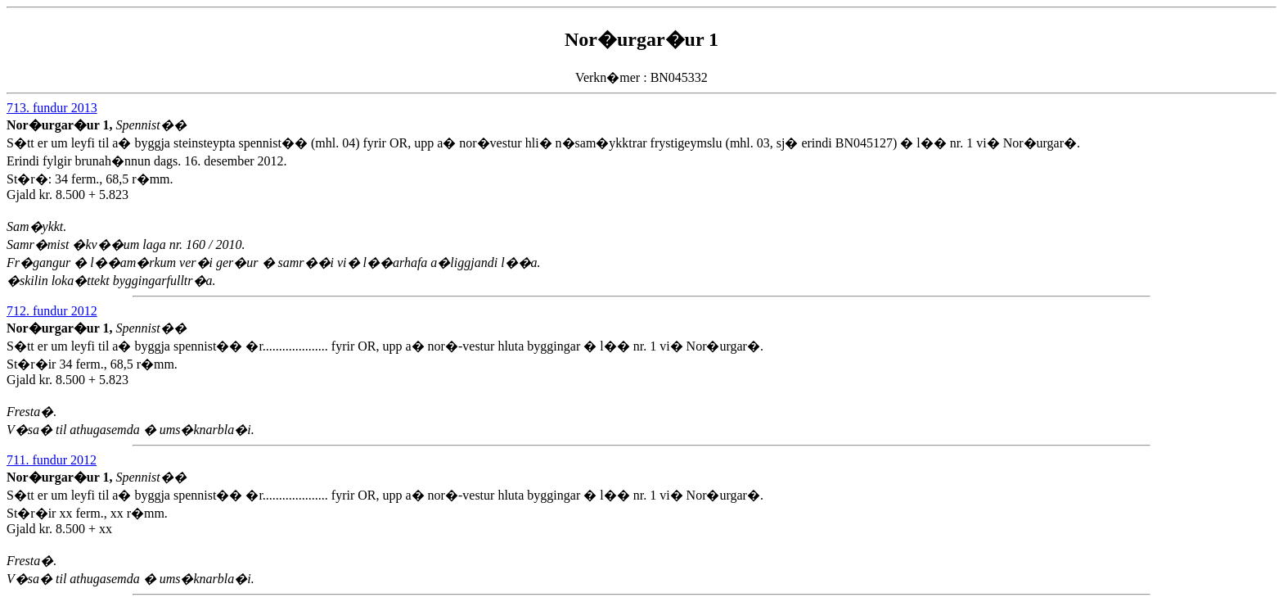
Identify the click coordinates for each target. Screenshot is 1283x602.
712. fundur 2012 (52, 311)
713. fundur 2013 (52, 108)
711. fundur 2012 (52, 460)
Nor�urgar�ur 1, (61, 125)
